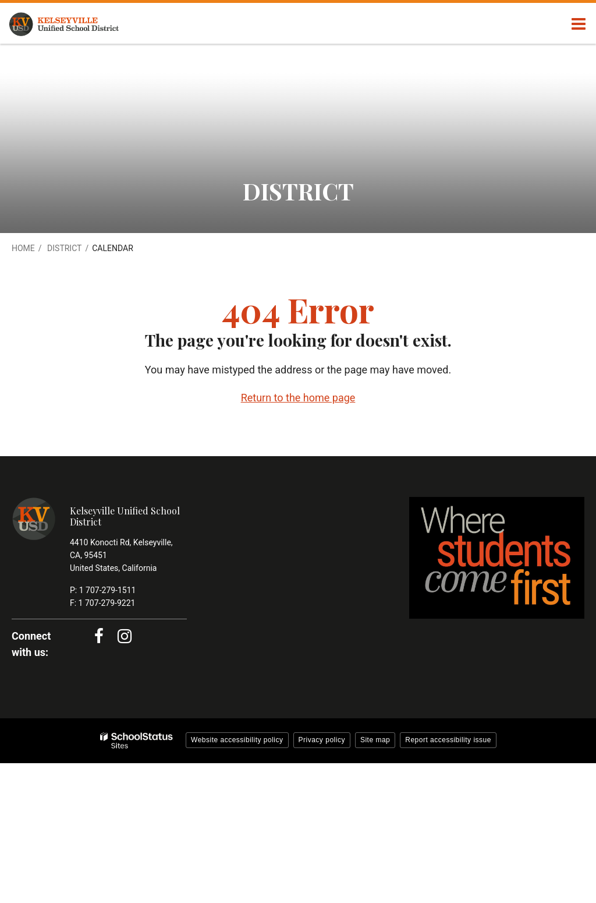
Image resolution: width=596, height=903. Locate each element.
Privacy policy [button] (322, 740)
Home (23, 248)
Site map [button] (375, 740)
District (64, 248)
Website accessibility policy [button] (237, 740)
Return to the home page (298, 397)
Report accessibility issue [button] (448, 740)
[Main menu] (578, 23)
